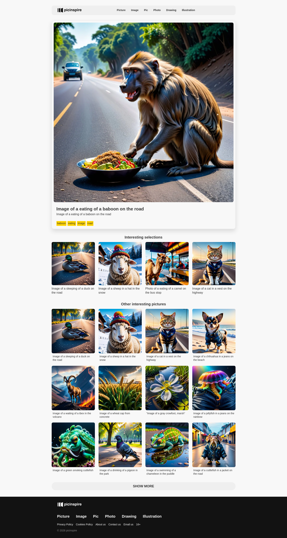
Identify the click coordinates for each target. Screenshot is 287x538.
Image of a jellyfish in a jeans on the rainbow (213, 415)
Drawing (171, 10)
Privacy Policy (65, 524)
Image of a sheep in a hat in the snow (118, 358)
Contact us (114, 524)
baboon (61, 223)
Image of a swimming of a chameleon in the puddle (161, 472)
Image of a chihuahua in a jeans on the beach (213, 358)
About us (100, 524)
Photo (157, 10)
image (81, 223)
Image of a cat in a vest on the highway (164, 358)
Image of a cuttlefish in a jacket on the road (212, 472)
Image (134, 10)
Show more (143, 486)
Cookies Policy (84, 524)
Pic (146, 10)
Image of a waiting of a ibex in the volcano (72, 415)
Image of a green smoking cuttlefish (73, 470)
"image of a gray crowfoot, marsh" (166, 413)
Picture (121, 10)
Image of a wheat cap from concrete (115, 415)
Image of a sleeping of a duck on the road (71, 358)
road (90, 223)
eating (71, 223)
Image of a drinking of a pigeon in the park (119, 472)
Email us (128, 524)
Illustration (188, 10)
